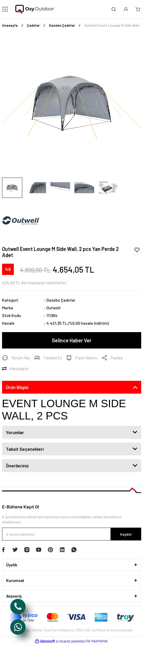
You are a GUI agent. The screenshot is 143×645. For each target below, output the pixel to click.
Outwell (53, 307)
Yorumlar (15, 432)
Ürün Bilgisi (17, 387)
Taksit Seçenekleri (25, 449)
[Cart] (138, 9)
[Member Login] (126, 9)
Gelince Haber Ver (71, 340)
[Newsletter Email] (71, 534)
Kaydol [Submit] (125, 534)
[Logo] (35, 9)
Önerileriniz (17, 465)
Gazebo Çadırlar (60, 300)
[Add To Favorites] (137, 250)
